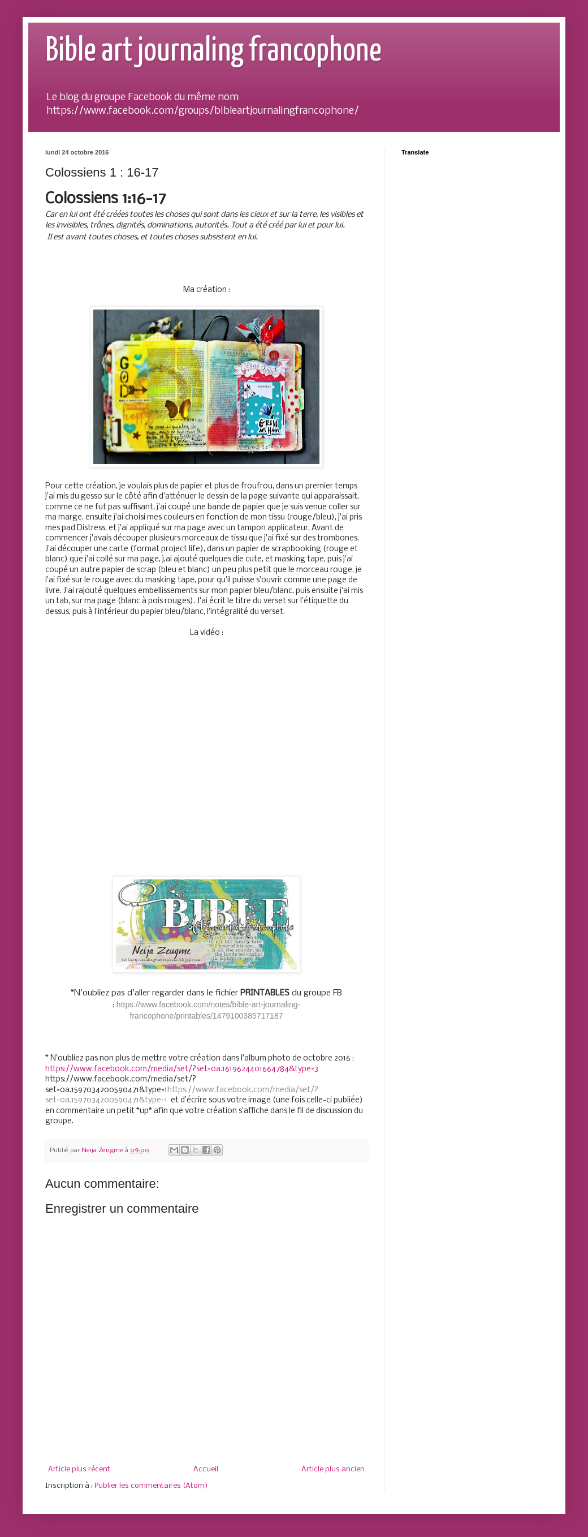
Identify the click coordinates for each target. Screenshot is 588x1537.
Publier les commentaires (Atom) (150, 1485)
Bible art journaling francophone (213, 51)
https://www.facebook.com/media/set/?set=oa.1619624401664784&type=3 (181, 1069)
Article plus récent (79, 1469)
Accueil (205, 1469)
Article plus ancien (333, 1469)
